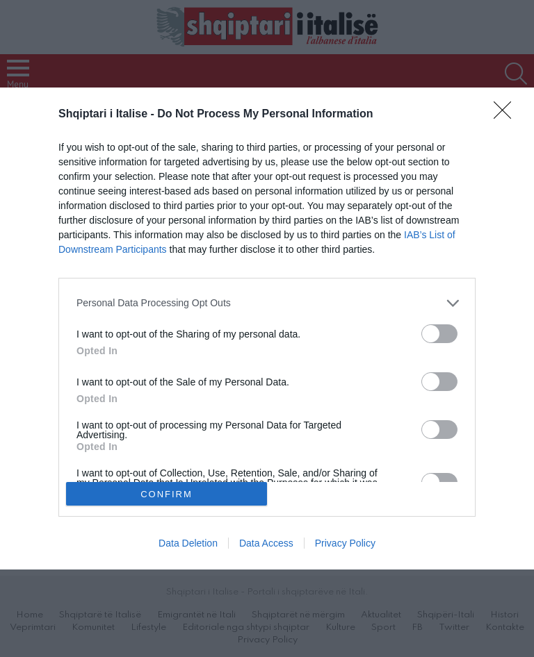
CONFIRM (166, 494)
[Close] (507, 114)
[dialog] (267, 329)
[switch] (439, 333)
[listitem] (267, 303)
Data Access (266, 543)
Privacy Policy (345, 543)
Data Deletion (188, 543)
